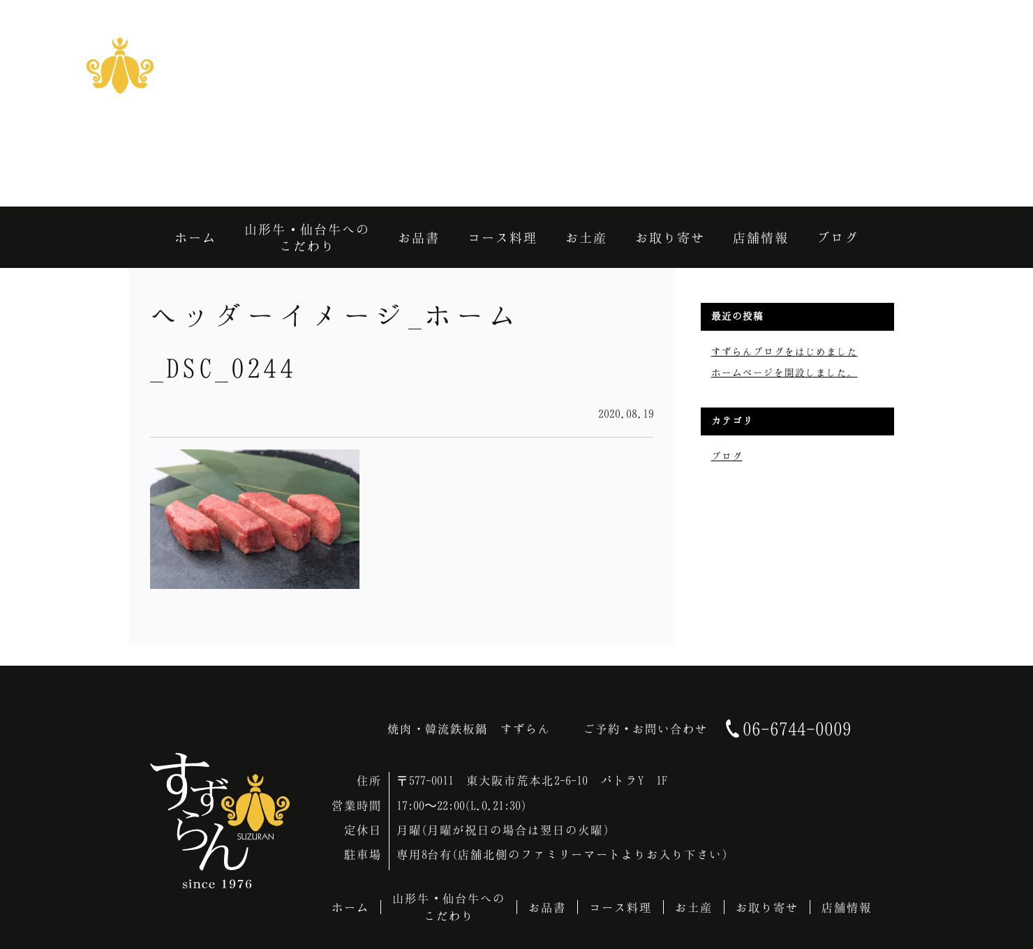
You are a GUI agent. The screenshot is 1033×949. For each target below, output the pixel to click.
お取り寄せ (767, 907)
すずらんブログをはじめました (784, 351)
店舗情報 (847, 907)
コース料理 (620, 907)
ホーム (350, 907)
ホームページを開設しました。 (784, 372)
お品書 (547, 907)
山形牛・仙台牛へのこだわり (448, 907)
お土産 (694, 907)
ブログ (727, 456)
